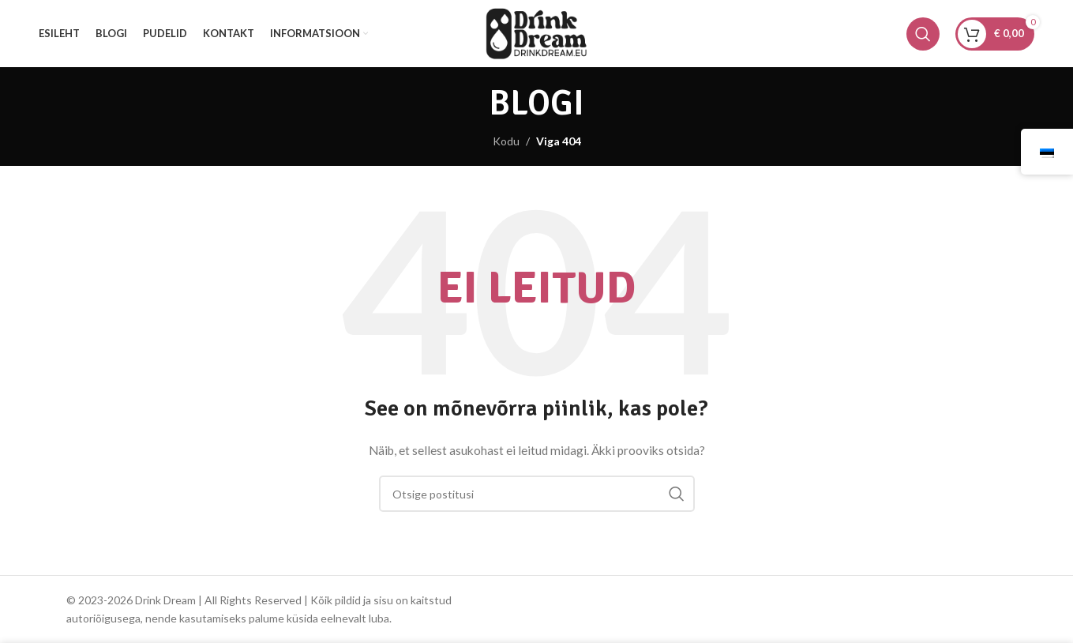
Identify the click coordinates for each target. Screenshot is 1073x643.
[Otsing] (923, 34)
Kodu (506, 141)
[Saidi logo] (536, 32)
